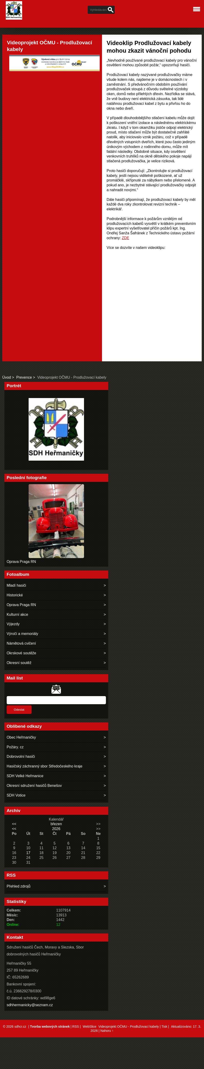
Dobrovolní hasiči (21, 756)
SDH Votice (16, 795)
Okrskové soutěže (21, 653)
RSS (75, 1026)
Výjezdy (13, 624)
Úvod (6, 377)
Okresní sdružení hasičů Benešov (34, 786)
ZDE (125, 238)
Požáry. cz (15, 747)
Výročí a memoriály (22, 634)
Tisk (164, 1026)
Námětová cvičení (21, 643)
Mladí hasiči (16, 585)
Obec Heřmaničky (21, 737)
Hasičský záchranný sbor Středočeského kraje (44, 766)
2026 (56, 829)
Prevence (24, 377)
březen (56, 824)
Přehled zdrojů (18, 886)
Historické (15, 595)
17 (28, 853)
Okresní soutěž (19, 663)
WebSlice (89, 1026)
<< (14, 824)
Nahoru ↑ (107, 1031)
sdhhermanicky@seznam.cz (30, 1005)
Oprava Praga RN (21, 562)
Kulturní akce (17, 614)
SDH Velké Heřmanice (25, 776)
